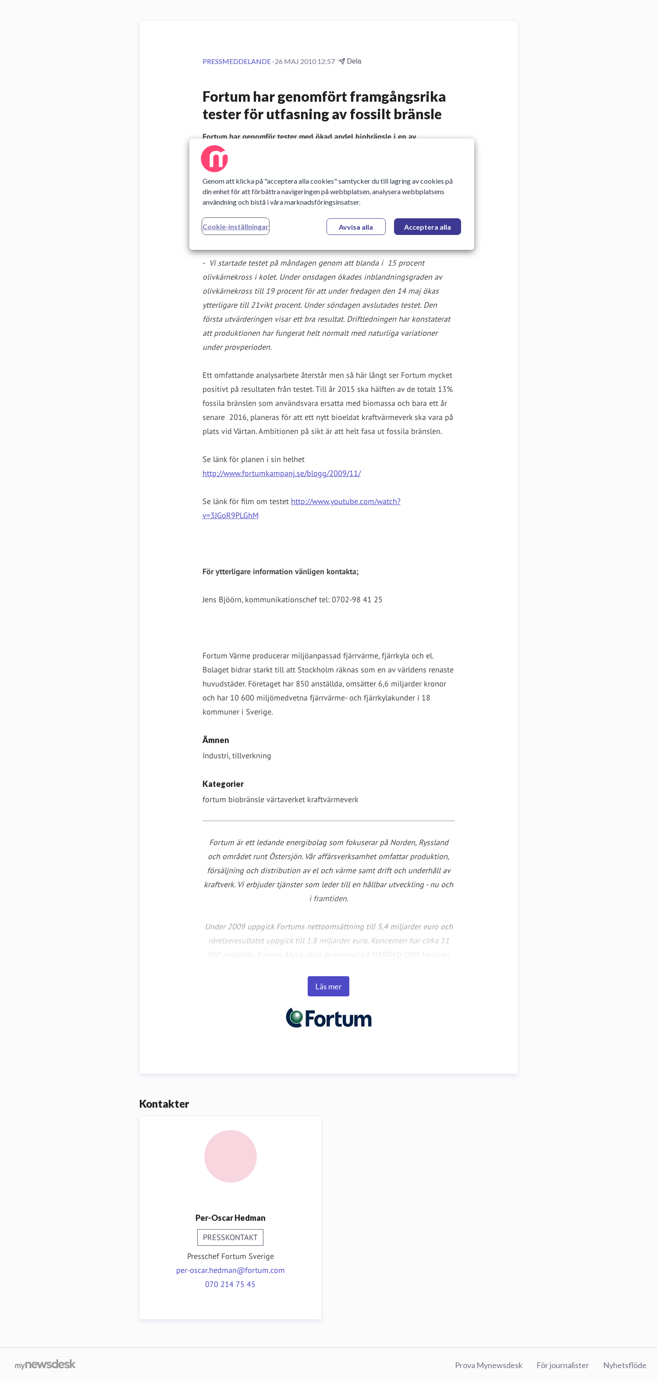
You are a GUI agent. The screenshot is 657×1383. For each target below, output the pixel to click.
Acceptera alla (427, 227)
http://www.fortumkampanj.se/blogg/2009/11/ (281, 473)
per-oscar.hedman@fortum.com (230, 1270)
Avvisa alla (356, 227)
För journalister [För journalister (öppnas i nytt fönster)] (562, 1365)
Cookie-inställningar (235, 226)
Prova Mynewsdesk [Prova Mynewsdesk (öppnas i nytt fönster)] (488, 1365)
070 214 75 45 (230, 1284)
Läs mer (328, 986)
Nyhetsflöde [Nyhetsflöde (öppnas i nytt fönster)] (624, 1365)
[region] (331, 194)
